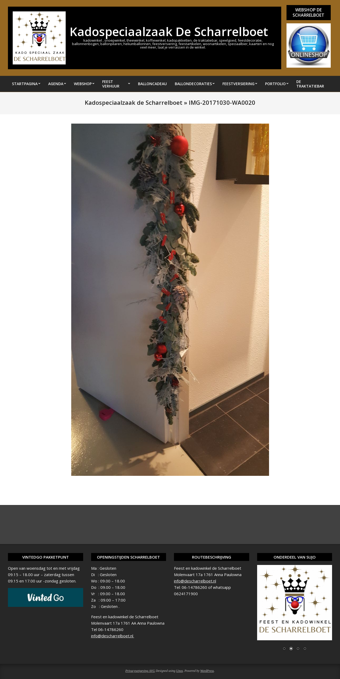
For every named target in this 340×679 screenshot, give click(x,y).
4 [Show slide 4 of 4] (305, 649)
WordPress (207, 671)
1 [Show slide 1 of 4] (284, 649)
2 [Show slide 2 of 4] (291, 649)
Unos (179, 671)
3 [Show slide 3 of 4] (298, 649)
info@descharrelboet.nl (112, 635)
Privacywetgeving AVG (140, 671)
